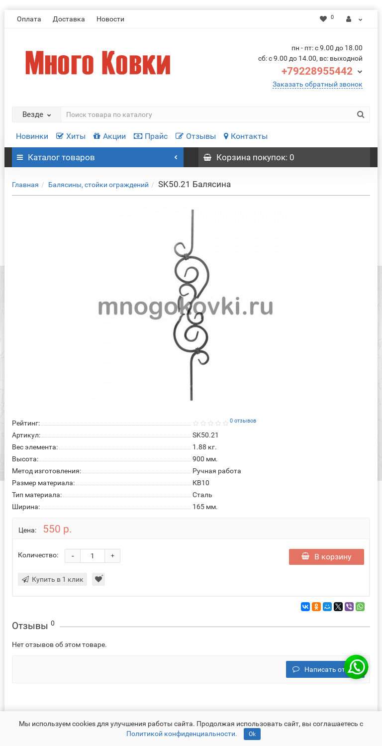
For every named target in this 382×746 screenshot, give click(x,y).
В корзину (326, 556)
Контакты (246, 136)
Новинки (32, 136)
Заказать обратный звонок (318, 84)
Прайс (151, 136)
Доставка (69, 19)
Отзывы (196, 136)
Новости (110, 19)
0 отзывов (243, 421)
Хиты (71, 136)
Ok (252, 734)
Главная (25, 185)
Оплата (29, 19)
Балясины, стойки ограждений (98, 185)
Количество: (38, 555)
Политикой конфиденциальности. (181, 734)
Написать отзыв (325, 669)
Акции (110, 136)
